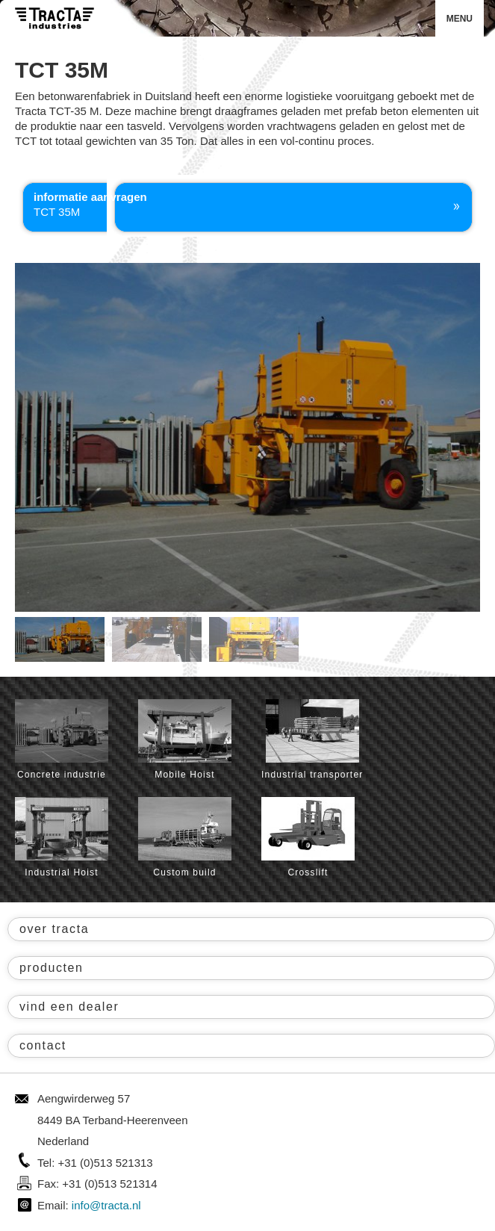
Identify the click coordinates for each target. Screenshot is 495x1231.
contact (42, 1045)
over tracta (54, 929)
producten (51, 967)
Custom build (184, 837)
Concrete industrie (61, 739)
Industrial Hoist (61, 837)
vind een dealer (69, 1006)
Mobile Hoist (184, 739)
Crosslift (308, 837)
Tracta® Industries (54, 18)
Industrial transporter (312, 739)
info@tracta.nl (106, 1205)
